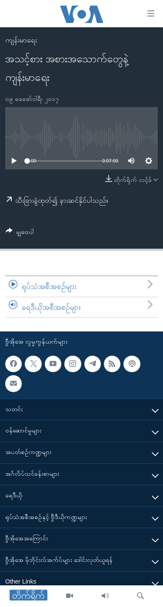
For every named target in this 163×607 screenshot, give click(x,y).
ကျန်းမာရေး (21, 40)
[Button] (20, 233)
